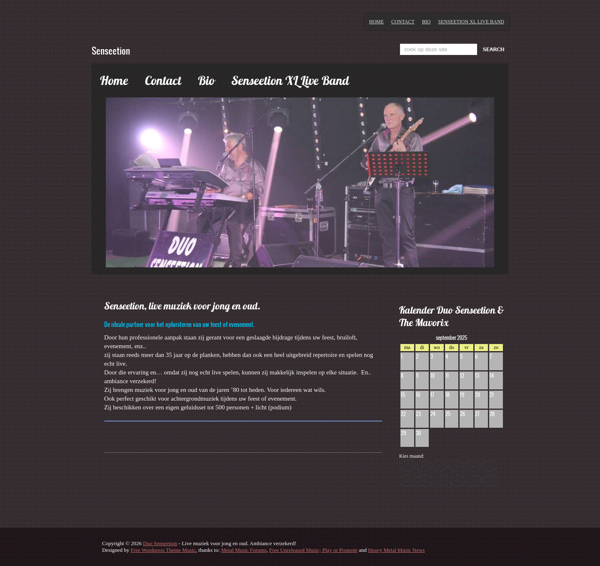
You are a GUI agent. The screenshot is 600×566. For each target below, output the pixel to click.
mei (407, 466)
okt (489, 466)
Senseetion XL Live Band (471, 22)
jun (424, 466)
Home (376, 22)
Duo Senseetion (160, 543)
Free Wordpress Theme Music (163, 550)
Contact (403, 22)
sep (473, 466)
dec (424, 480)
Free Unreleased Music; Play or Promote (313, 550)
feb (457, 480)
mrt (474, 480)
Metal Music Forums (244, 550)
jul (439, 466)
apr (490, 480)
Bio (426, 22)
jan (441, 480)
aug (456, 466)
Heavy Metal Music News (396, 550)
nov (407, 480)
